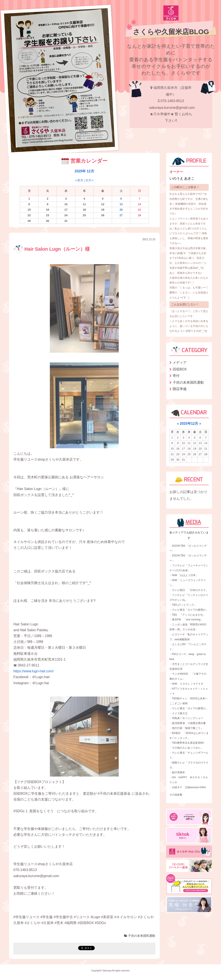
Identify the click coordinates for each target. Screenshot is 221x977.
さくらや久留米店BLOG (171, 32)
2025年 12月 (84, 171)
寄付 (176, 376)
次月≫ (89, 180)
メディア (179, 362)
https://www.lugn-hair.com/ (33, 671)
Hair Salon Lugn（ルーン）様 (51, 249)
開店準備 (179, 389)
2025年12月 (189, 423)
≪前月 (79, 180)
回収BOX (180, 369)
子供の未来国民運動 (139, 935)
